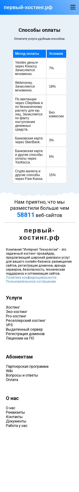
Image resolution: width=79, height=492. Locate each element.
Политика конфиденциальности (31, 277)
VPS (9, 325)
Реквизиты (15, 412)
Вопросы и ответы (22, 375)
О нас (10, 408)
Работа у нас (17, 425)
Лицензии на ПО (20, 338)
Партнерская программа (27, 366)
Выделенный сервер (24, 329)
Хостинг (13, 307)
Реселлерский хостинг (26, 320)
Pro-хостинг (16, 316)
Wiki (9, 371)
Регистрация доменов (25, 334)
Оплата (12, 379)
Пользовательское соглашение (31, 281)
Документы (16, 421)
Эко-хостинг (16, 311)
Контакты (14, 416)
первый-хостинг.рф (28, 7)
